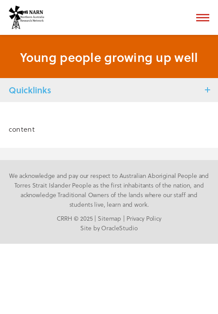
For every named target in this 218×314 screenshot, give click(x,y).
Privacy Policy (143, 218)
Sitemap (109, 218)
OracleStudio (119, 227)
